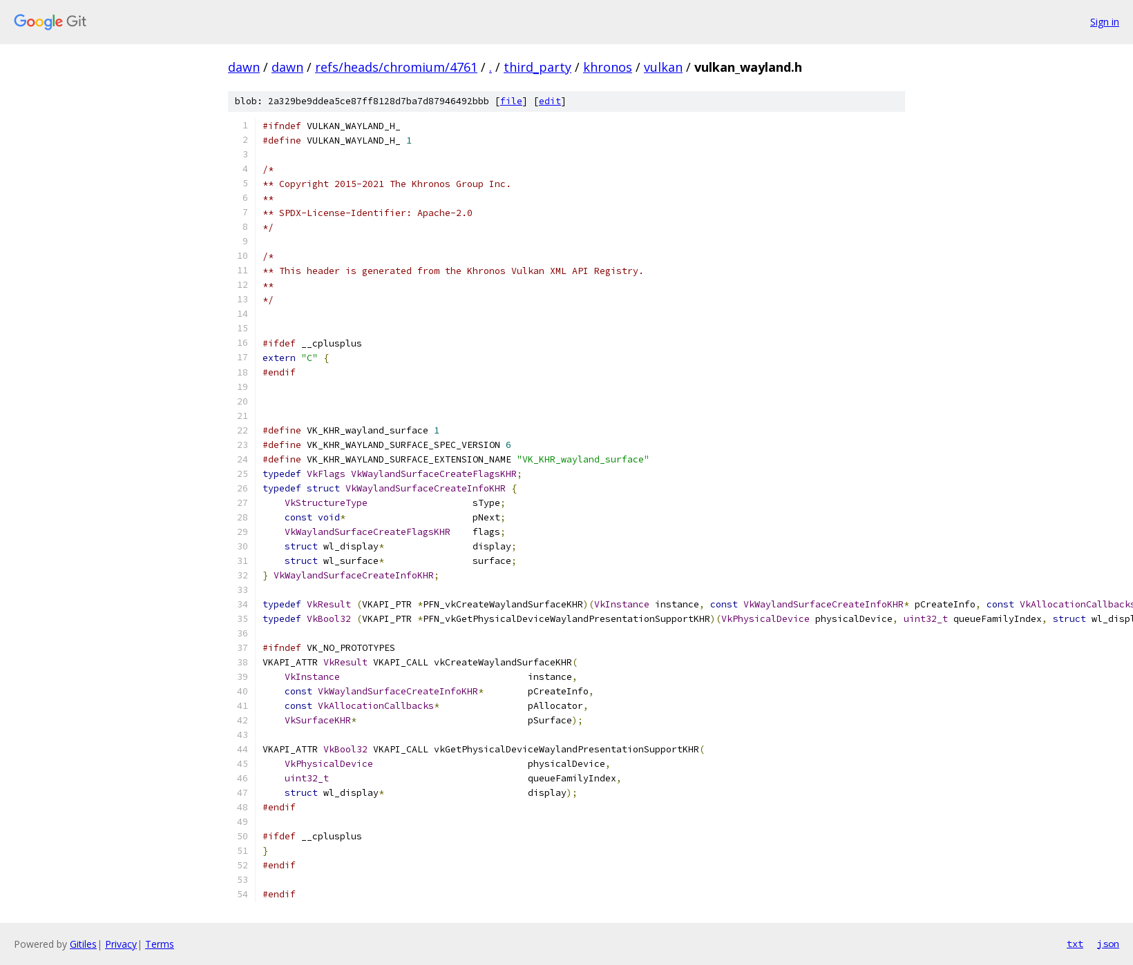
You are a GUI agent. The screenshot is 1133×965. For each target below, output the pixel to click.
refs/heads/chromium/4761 (396, 67)
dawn (244, 67)
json (1108, 943)
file (511, 101)
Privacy (121, 944)
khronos (607, 67)
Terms (159, 944)
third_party (537, 67)
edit (550, 101)
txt (1075, 943)
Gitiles (83, 944)
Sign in (1104, 21)
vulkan (663, 67)
